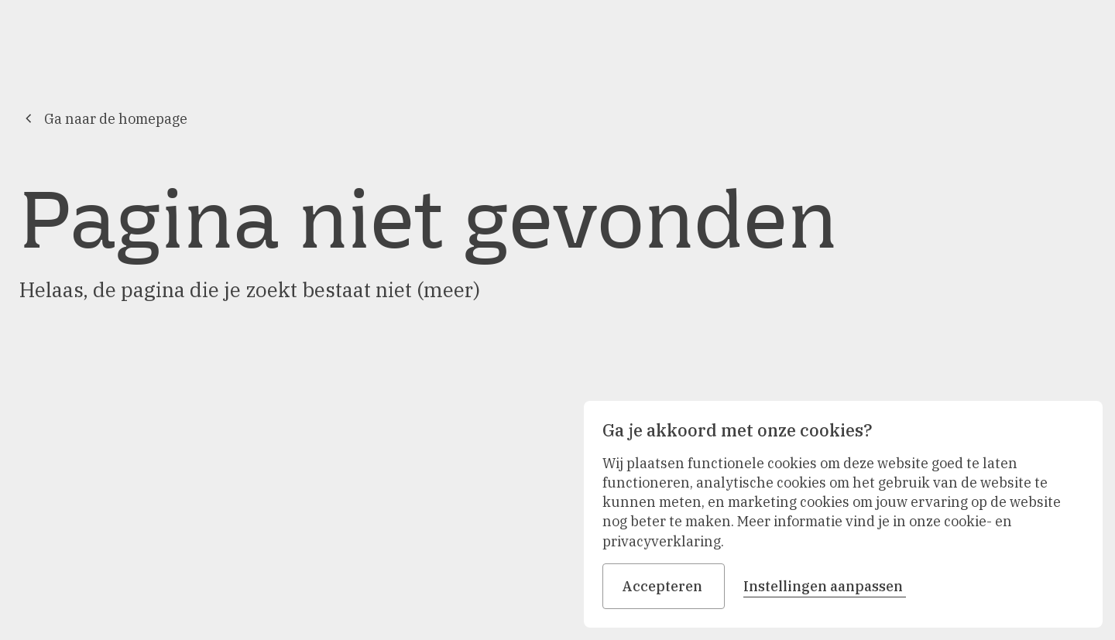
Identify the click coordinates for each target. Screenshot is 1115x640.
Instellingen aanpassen (824, 586)
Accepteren (663, 586)
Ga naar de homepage (103, 118)
